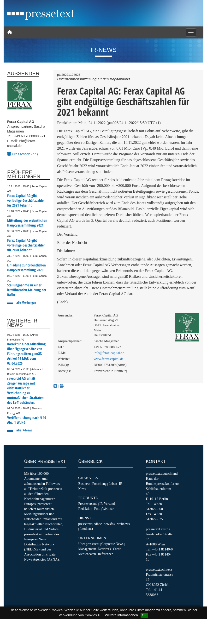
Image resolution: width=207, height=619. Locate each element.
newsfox (109, 524)
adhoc (98, 524)
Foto (97, 509)
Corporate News (112, 544)
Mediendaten (87, 554)
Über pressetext (88, 544)
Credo (117, 549)
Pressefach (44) (22, 154)
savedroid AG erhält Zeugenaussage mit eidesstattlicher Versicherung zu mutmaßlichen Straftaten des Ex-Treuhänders (25, 390)
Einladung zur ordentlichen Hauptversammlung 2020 (26, 267)
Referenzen (105, 554)
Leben (112, 484)
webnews (123, 524)
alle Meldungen (26, 302)
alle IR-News (24, 430)
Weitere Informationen (121, 615)
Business (84, 484)
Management (87, 549)
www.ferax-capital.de (109, 359)
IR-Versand (107, 503)
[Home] (10, 32)
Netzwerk (104, 549)
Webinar (108, 509)
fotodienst (86, 529)
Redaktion (85, 509)
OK (144, 615)
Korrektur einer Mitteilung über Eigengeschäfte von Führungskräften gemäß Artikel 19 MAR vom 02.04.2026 (26, 353)
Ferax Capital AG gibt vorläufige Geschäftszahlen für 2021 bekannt (26, 200)
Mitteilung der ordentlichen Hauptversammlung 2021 (27, 223)
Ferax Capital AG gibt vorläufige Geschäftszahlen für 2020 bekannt (26, 245)
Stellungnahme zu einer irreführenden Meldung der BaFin (26, 290)
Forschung (99, 484)
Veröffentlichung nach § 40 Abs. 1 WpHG (26, 420)
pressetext (85, 524)
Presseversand (87, 503)
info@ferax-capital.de (109, 353)
